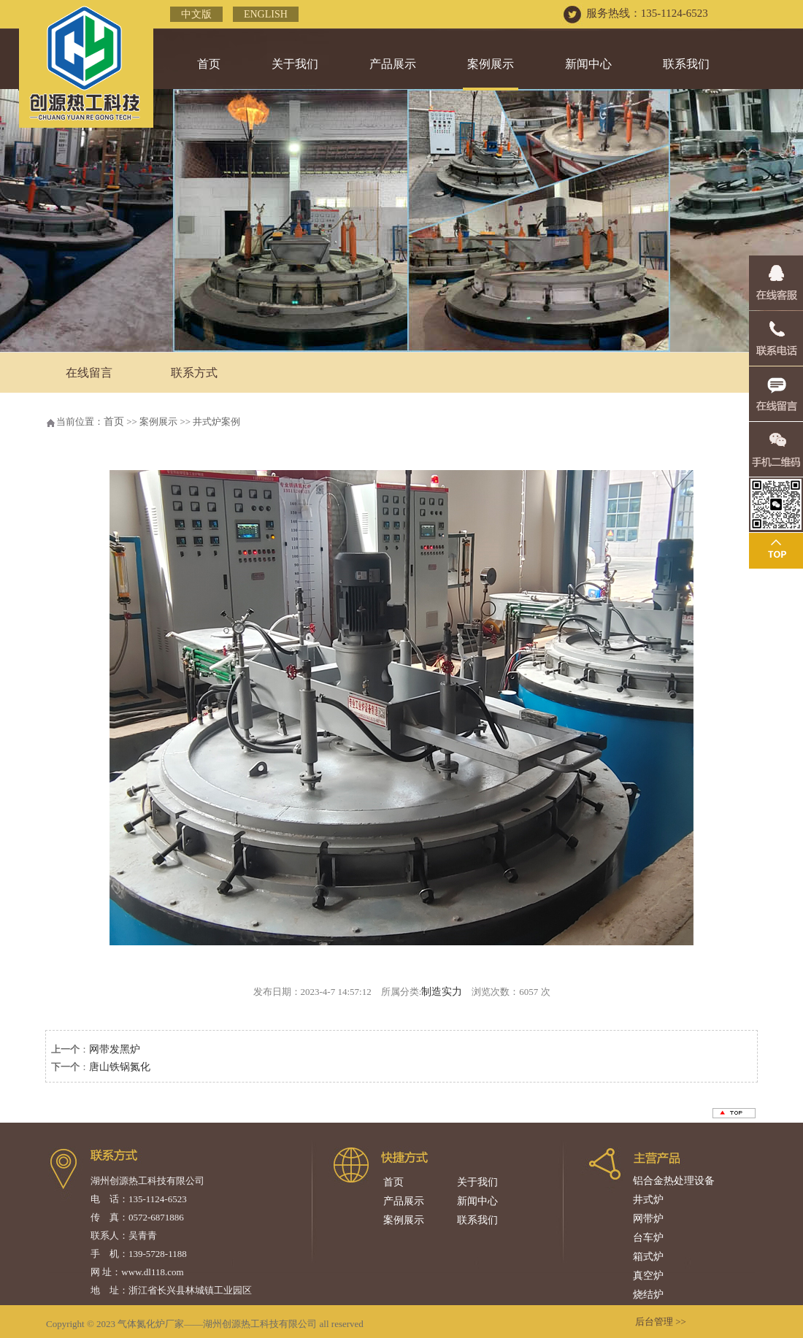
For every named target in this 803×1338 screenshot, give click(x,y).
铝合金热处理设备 (674, 1180)
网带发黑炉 (114, 1049)
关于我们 (295, 64)
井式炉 (648, 1199)
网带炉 (648, 1218)
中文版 (196, 14)
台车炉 (648, 1237)
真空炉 (648, 1275)
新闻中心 (588, 64)
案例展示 (490, 64)
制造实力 (441, 991)
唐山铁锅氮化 (119, 1066)
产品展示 (392, 64)
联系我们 (686, 64)
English (266, 14)
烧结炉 (648, 1294)
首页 (208, 64)
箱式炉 (648, 1256)
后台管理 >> (660, 1321)
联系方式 (194, 372)
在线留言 (89, 372)
